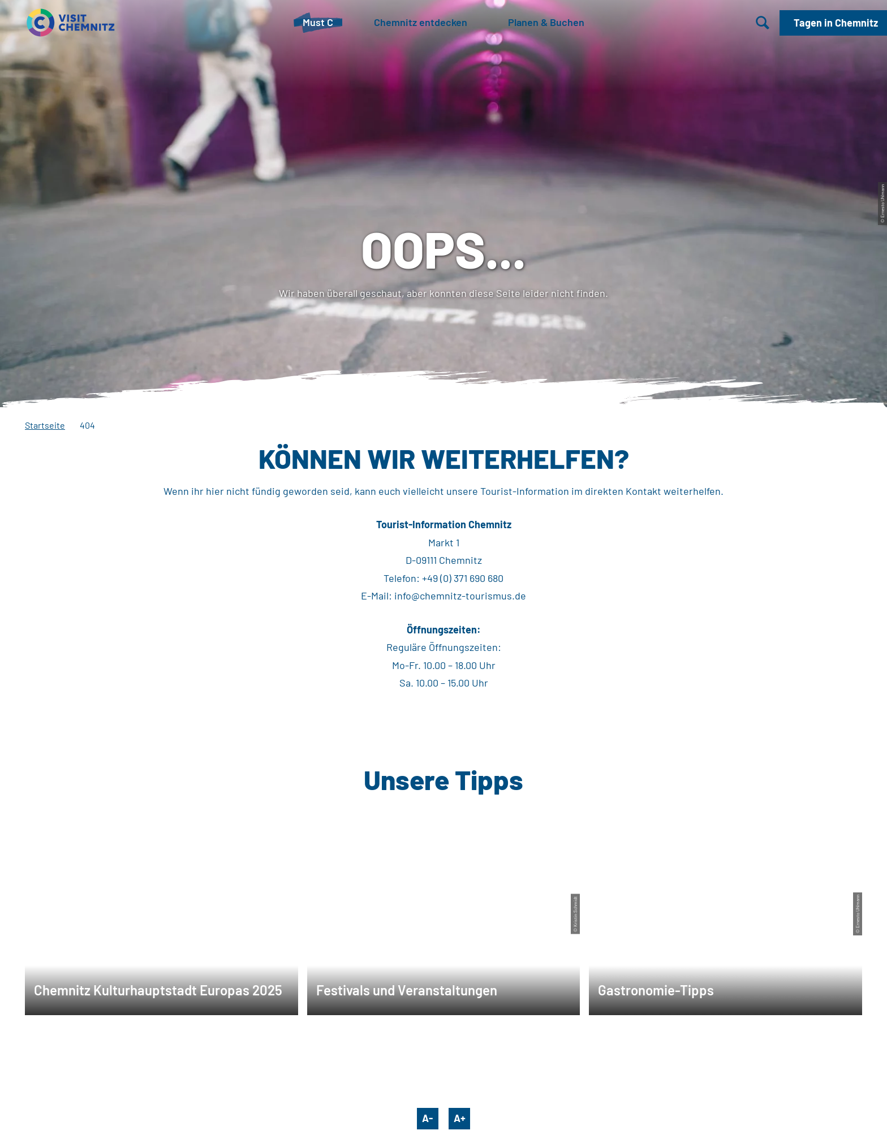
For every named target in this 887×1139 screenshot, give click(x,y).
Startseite (45, 425)
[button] (833, 23)
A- (427, 1118)
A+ (460, 1118)
